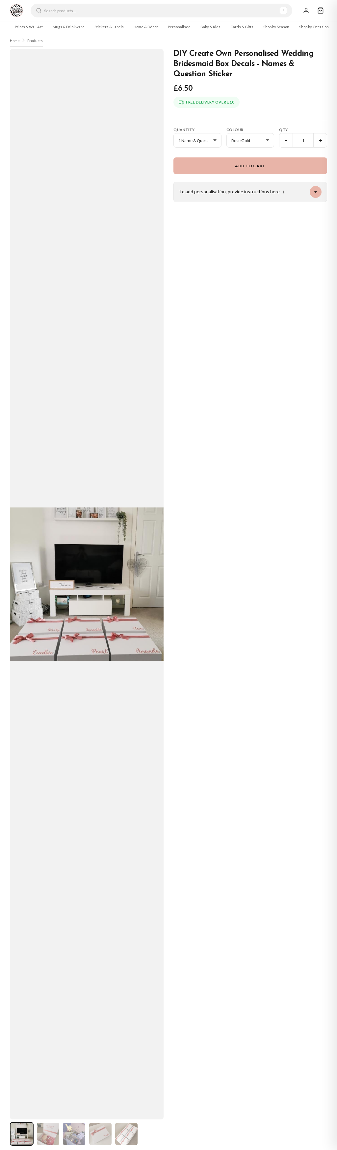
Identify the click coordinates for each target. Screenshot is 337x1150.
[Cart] (320, 10)
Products (35, 40)
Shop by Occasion (314, 27)
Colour (235, 130)
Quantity (184, 130)
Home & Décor (146, 27)
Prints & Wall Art (29, 27)
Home (15, 40)
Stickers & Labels (109, 27)
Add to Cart (250, 165)
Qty (283, 130)
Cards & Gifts (241, 27)
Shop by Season (276, 27)
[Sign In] (306, 10)
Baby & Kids (210, 27)
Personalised (179, 27)
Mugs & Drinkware (69, 27)
